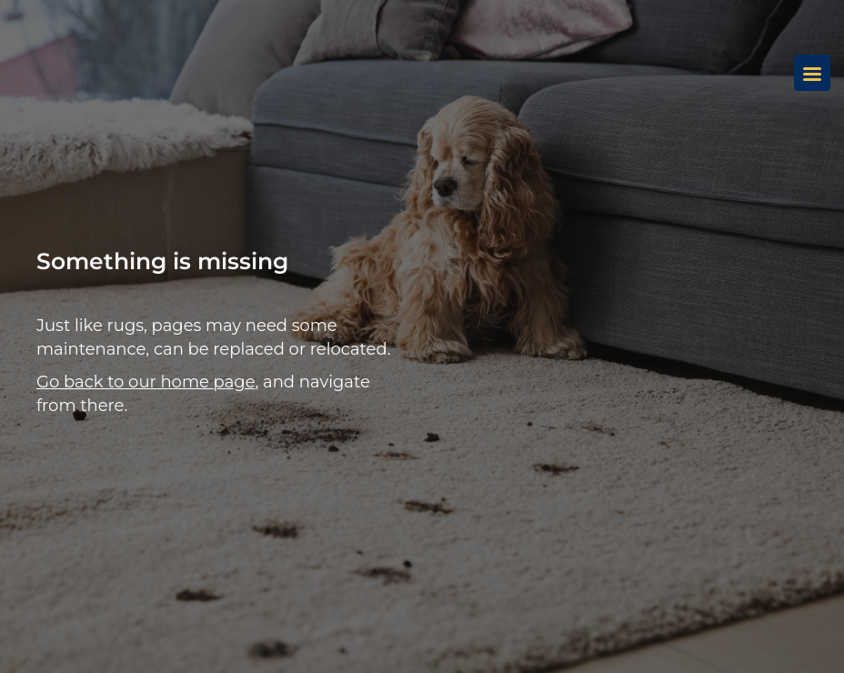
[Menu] (812, 73)
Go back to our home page (146, 382)
